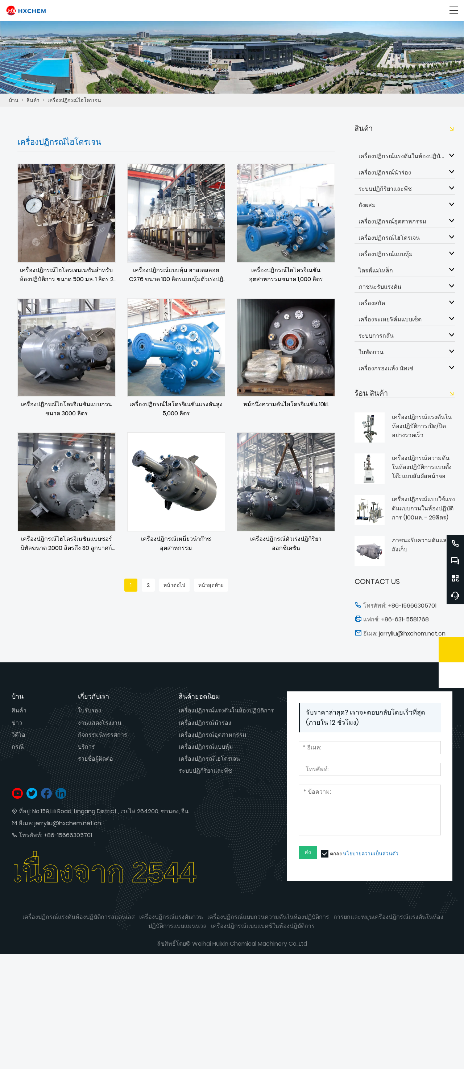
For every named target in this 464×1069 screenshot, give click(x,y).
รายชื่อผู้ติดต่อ (95, 759)
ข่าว (17, 723)
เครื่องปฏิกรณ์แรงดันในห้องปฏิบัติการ (402, 156)
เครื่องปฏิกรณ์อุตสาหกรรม (392, 221)
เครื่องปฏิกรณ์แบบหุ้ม (386, 254)
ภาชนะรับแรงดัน (380, 286)
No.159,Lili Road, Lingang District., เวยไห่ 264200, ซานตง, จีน (110, 811)
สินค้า (33, 100)
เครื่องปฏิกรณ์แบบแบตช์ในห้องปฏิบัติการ (263, 926)
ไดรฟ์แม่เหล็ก (376, 270)
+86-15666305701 (68, 835)
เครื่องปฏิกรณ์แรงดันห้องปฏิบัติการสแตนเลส (78, 917)
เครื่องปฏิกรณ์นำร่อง (385, 172)
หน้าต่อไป (174, 585)
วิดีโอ (18, 735)
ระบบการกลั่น (376, 335)
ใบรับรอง (89, 710)
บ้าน (13, 100)
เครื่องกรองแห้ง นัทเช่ (386, 368)
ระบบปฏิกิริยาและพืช (385, 189)
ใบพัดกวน (371, 352)
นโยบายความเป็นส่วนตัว (370, 853)
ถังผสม (367, 205)
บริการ (86, 747)
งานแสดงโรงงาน (99, 723)
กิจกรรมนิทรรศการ (102, 735)
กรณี (18, 747)
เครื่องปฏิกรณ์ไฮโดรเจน (74, 100)
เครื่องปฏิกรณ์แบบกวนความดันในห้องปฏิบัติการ (268, 917)
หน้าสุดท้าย (211, 585)
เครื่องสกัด (372, 303)
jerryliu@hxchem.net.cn (67, 823)
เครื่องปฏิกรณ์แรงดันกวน (171, 917)
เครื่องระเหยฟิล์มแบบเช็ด (390, 319)
